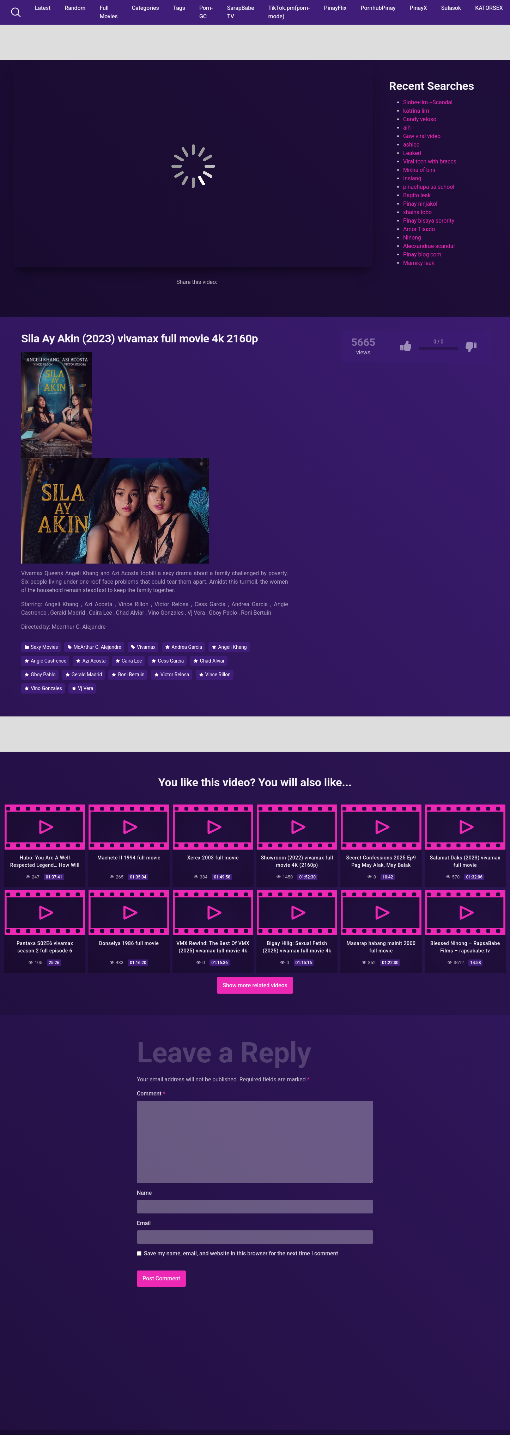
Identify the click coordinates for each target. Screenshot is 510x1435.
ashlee (411, 144)
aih (407, 127)
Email (144, 1222)
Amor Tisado (419, 229)
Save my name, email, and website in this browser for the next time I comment (241, 1252)
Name (144, 1191)
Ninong (412, 237)
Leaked (412, 153)
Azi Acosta (90, 661)
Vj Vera (82, 688)
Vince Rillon (215, 674)
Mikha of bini (419, 170)
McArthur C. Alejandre (94, 647)
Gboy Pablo (40, 674)
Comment (151, 1092)
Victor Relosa (171, 674)
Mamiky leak (419, 263)
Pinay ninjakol (420, 203)
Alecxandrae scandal (429, 246)
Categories (145, 8)
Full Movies (108, 12)
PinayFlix (335, 8)
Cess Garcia (168, 661)
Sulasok (451, 8)
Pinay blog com (422, 254)
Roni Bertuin (128, 674)
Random (75, 8)
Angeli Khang (229, 647)
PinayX (418, 8)
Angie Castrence (45, 661)
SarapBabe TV (240, 12)
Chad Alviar (209, 661)
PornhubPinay (377, 8)
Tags (179, 8)
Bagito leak (417, 195)
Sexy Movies (41, 647)
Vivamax (143, 647)
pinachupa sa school (428, 187)
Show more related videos (255, 984)
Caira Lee (129, 661)
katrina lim (416, 110)
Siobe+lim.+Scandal (428, 102)
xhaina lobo (417, 212)
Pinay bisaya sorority (428, 220)
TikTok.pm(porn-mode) (289, 12)
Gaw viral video (422, 136)
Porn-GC (206, 12)
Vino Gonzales (43, 688)
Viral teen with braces (429, 161)
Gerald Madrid (84, 674)
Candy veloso (419, 119)
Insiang (412, 178)
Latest (42, 8)
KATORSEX (489, 8)
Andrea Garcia (183, 647)
